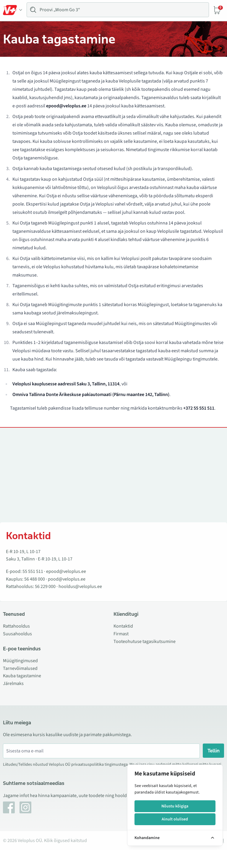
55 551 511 (32, 571)
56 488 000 (34, 579)
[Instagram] (25, 807)
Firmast (121, 634)
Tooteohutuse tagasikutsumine (145, 641)
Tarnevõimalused (20, 668)
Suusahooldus (17, 634)
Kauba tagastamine (22, 676)
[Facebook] (9, 807)
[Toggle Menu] (12, 10)
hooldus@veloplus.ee (80, 586)
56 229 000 (45, 586)
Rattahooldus (16, 626)
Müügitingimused (20, 660)
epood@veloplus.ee (66, 571)
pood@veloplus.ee (66, 579)
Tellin (213, 751)
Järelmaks (13, 683)
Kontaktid (123, 626)
